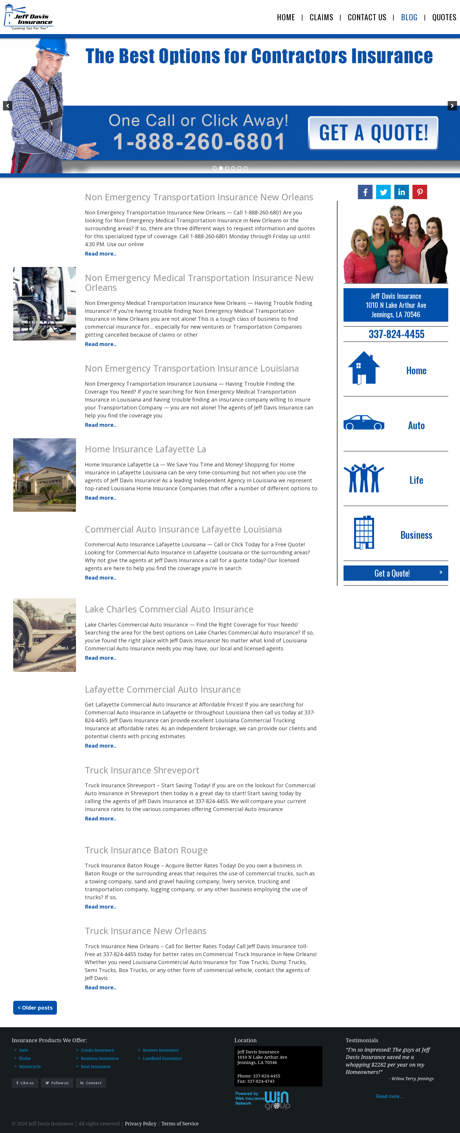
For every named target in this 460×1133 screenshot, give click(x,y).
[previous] (7, 105)
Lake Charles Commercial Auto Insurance (169, 609)
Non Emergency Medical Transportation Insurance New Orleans (199, 282)
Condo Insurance (97, 1050)
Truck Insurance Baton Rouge (146, 850)
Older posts (37, 1007)
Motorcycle (30, 1066)
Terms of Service (180, 1123)
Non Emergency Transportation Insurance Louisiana (192, 368)
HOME (286, 17)
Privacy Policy (141, 1123)
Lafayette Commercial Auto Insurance (163, 689)
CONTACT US (367, 17)
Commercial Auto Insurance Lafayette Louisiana (183, 529)
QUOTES (444, 17)
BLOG (409, 17)
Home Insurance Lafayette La (145, 449)
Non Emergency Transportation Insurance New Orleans (199, 197)
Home (25, 1058)
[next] (452, 105)
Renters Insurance (161, 1050)
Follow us (57, 1082)
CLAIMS (321, 17)
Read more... (389, 1096)
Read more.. (100, 253)
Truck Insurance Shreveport (142, 770)
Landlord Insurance (162, 1058)
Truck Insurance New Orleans (146, 931)
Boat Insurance (96, 1066)
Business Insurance (100, 1058)
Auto (23, 1050)
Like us (25, 1082)
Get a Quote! (411, 571)
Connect (91, 1082)
